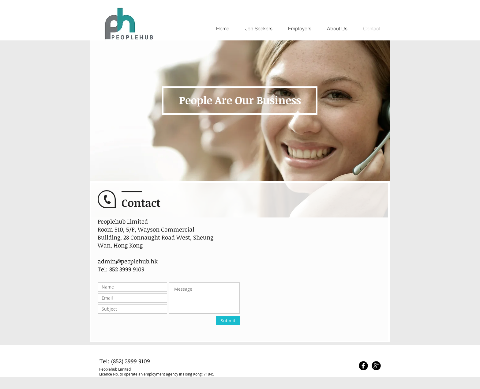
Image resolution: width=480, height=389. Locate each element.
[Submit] (228, 320)
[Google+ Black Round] (376, 365)
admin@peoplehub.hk (128, 261)
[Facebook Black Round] (363, 365)
